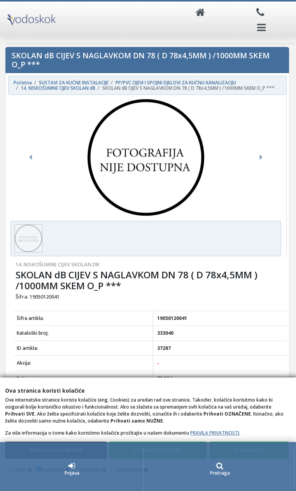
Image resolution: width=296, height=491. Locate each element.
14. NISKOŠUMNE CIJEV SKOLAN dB (57, 264)
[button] (31, 157)
